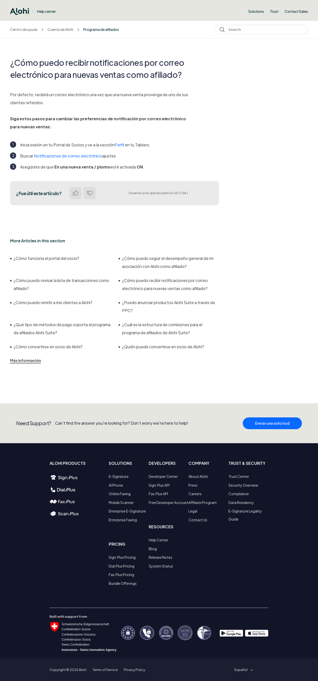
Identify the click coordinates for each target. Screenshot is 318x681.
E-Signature (119, 476)
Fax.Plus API (158, 493)
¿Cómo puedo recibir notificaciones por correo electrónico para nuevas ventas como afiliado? (163, 284)
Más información (25, 360)
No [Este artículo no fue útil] (90, 193)
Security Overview (243, 485)
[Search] (261, 29)
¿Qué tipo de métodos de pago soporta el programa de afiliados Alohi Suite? (60, 328)
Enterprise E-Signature (127, 511)
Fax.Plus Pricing (121, 574)
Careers (195, 493)
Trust (274, 11)
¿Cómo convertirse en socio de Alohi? (46, 346)
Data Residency (241, 502)
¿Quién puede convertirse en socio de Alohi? (161, 346)
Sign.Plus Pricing (122, 557)
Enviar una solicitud (272, 425)
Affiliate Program (202, 502)
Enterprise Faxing (123, 520)
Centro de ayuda (23, 29)
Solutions (256, 11)
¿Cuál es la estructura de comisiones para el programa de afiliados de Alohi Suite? (160, 328)
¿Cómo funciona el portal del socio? (44, 258)
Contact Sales (296, 11)
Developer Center (163, 476)
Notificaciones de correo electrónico (68, 155)
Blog (153, 548)
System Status (161, 566)
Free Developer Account (168, 502)
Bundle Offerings (123, 583)
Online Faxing (120, 493)
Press (192, 485)
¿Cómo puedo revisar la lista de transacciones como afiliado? (59, 284)
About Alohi (198, 476)
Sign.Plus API (159, 485)
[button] (243, 669)
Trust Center (238, 476)
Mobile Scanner (121, 502)
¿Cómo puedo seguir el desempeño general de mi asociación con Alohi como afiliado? (165, 262)
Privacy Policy (134, 670)
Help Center (158, 540)
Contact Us (197, 520)
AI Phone (116, 485)
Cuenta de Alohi (60, 29)
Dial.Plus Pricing (121, 566)
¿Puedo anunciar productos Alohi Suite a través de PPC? (166, 306)
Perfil (119, 144)
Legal (192, 511)
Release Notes (160, 557)
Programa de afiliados (101, 29)
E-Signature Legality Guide (245, 515)
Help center (46, 11)
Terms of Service (105, 670)
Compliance (238, 493)
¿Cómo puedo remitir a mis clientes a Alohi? (51, 302)
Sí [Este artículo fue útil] (75, 193)
